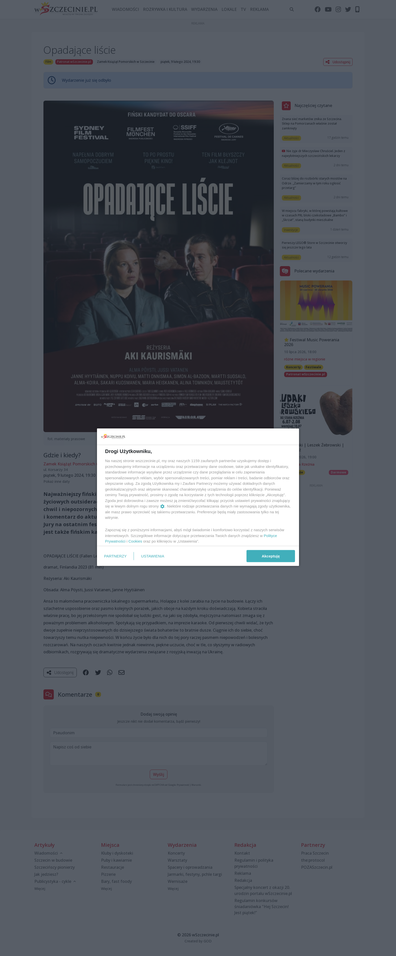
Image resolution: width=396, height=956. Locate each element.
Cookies (135, 541)
